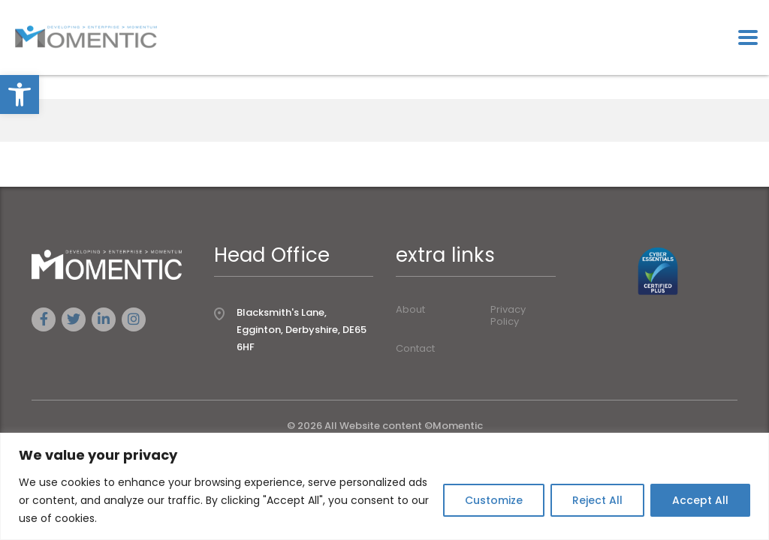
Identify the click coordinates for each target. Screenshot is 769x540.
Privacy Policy (508, 316)
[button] (19, 94)
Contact (415, 349)
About (410, 310)
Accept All (700, 500)
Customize (494, 500)
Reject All (597, 500)
